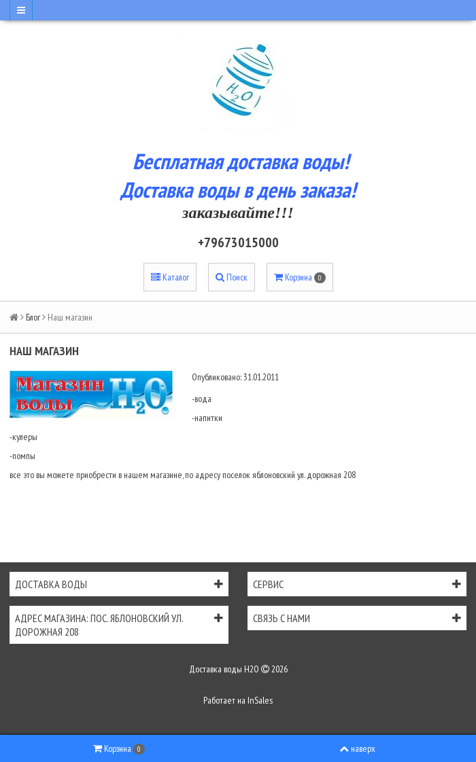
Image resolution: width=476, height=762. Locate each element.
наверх (357, 748)
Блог (33, 317)
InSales (260, 700)
